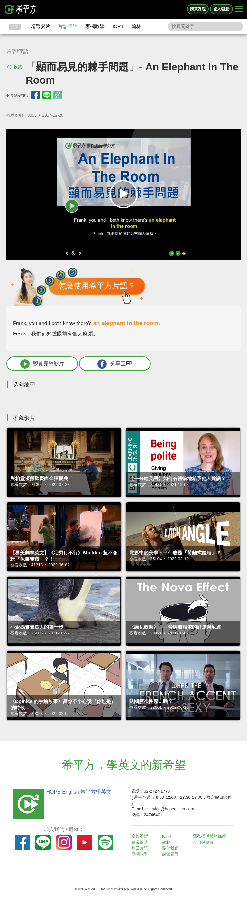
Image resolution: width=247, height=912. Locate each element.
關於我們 (170, 848)
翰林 (136, 26)
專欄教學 (95, 26)
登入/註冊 (221, 9)
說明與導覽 (203, 842)
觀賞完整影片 (42, 364)
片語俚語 (68, 26)
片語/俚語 (17, 51)
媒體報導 (170, 854)
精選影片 (40, 26)
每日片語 (139, 848)
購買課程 (198, 9)
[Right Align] (239, 9)
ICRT (118, 26)
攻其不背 (139, 836)
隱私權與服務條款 (209, 836)
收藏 (18, 67)
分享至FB (114, 364)
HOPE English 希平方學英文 (78, 792)
